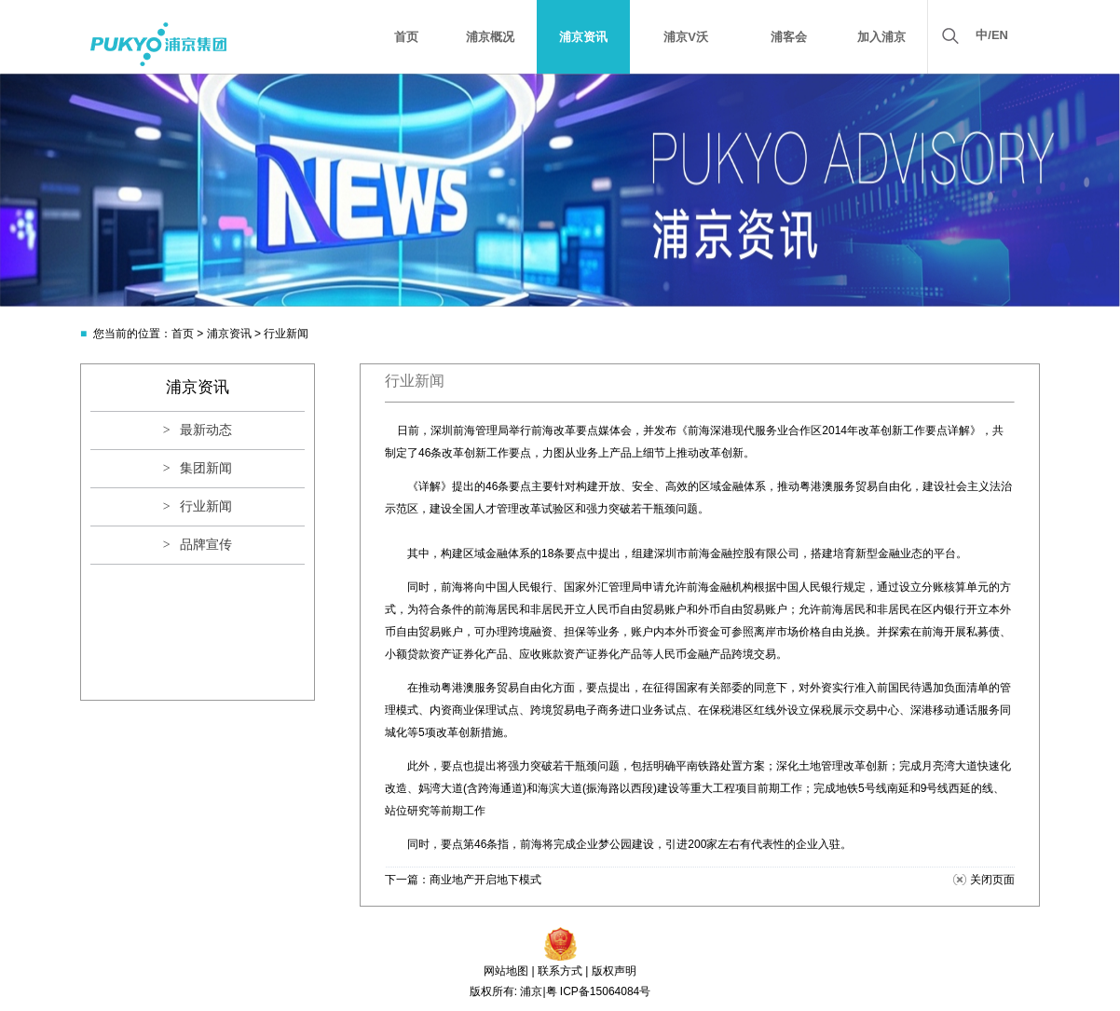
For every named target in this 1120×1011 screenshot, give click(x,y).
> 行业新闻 (197, 506)
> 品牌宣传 (197, 545)
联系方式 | (563, 970)
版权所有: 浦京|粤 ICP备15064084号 (560, 991)
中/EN (992, 35)
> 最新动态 (197, 430)
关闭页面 (992, 879)
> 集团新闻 (197, 468)
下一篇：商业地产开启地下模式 (463, 879)
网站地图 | (509, 970)
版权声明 (614, 970)
